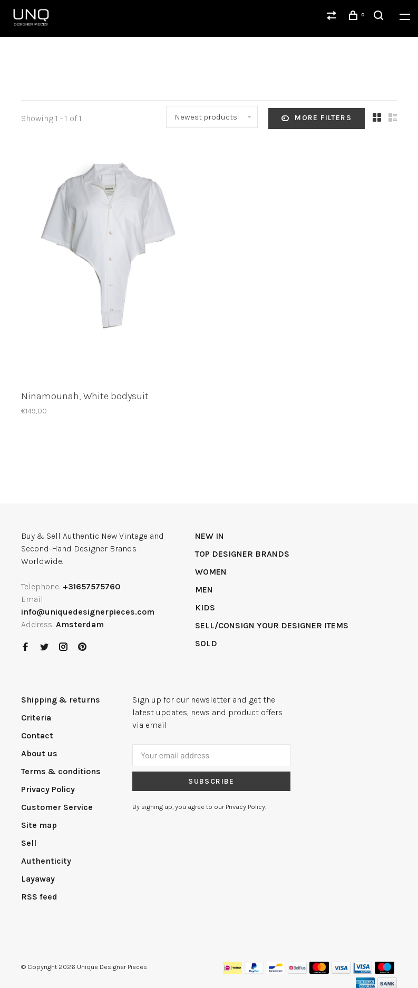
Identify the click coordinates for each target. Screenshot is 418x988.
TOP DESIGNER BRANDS (242, 554)
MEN (204, 590)
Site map (39, 825)
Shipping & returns (60, 700)
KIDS (205, 607)
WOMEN (211, 572)
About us (39, 753)
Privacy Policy (48, 789)
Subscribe (211, 781)
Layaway (38, 879)
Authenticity (46, 861)
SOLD (206, 643)
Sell (28, 843)
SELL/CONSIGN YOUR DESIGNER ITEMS (271, 625)
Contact (37, 735)
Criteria (36, 718)
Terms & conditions (61, 771)
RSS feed (39, 897)
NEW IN (209, 536)
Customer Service (57, 807)
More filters (316, 118)
